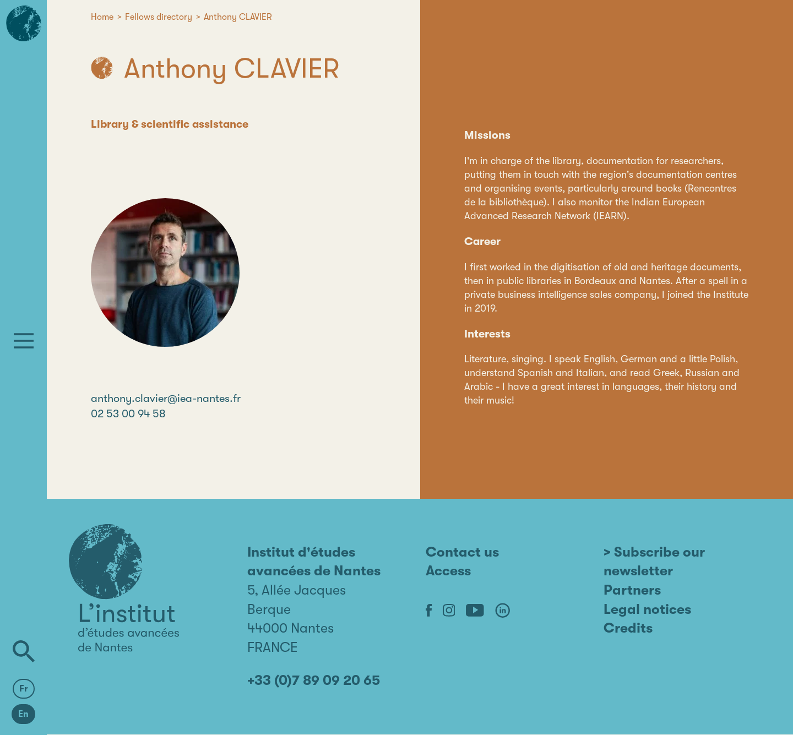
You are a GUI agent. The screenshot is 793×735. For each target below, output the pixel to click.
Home (102, 17)
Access (448, 571)
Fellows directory (158, 17)
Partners (632, 590)
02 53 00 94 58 (128, 413)
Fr (23, 689)
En (23, 714)
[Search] (24, 651)
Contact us (462, 552)
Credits (628, 628)
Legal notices (647, 609)
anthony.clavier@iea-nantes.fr (166, 398)
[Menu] (23, 340)
